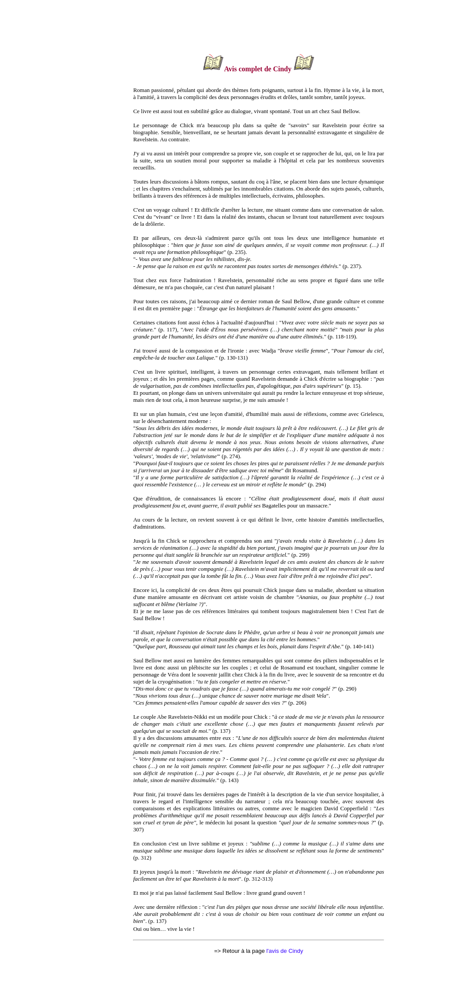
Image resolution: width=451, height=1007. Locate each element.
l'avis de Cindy (284, 951)
